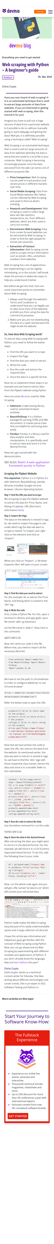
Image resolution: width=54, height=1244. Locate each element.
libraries (25, 396)
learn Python (21, 962)
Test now (40, 11)
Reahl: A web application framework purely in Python (29, 463)
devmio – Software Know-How (10, 12)
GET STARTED (18, 1116)
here (20, 510)
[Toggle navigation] (12, 12)
